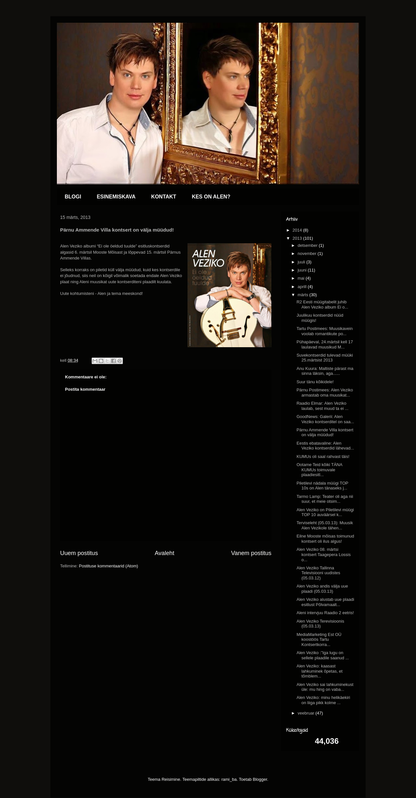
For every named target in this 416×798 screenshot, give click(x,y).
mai (302, 278)
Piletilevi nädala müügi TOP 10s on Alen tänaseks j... (322, 486)
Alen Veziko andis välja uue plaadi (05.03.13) (322, 589)
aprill (303, 286)
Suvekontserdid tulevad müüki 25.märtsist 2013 (324, 358)
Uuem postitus (79, 553)
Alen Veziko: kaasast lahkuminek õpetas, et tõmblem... (319, 671)
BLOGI (73, 196)
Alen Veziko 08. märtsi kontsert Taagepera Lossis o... (323, 554)
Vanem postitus (251, 553)
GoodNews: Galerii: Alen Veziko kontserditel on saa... (325, 419)
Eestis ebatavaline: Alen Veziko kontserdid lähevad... (325, 446)
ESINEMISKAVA (116, 196)
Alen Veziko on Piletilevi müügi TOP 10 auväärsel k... (325, 512)
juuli (302, 262)
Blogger (260, 779)
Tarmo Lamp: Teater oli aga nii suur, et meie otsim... (324, 499)
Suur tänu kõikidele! (314, 381)
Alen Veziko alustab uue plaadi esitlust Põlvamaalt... (325, 602)
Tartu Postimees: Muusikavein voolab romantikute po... (324, 331)
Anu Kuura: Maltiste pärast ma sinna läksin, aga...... (324, 371)
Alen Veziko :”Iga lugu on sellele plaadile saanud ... (322, 655)
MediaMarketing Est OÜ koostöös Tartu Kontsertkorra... (318, 639)
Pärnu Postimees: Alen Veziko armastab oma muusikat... (324, 392)
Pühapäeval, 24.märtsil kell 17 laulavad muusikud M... (324, 344)
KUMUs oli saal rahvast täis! (322, 456)
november (308, 253)
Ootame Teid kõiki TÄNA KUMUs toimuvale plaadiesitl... (319, 469)
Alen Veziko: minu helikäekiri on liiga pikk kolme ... (323, 700)
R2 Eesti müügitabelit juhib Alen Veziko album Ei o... (322, 304)
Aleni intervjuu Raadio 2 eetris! (325, 612)
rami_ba (229, 779)
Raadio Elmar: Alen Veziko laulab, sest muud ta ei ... (322, 406)
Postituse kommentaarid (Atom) (108, 566)
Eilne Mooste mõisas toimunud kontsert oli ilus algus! (325, 539)
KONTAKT (163, 196)
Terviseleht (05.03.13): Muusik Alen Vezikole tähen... (324, 525)
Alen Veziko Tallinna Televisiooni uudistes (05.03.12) (318, 572)
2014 (297, 230)
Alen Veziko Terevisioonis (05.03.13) (320, 624)
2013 (297, 238)
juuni (303, 270)
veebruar (307, 713)
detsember (308, 245)
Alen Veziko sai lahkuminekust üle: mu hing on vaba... (324, 687)
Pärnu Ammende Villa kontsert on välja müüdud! (324, 432)
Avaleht (164, 553)
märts (303, 294)
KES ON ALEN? (211, 196)
